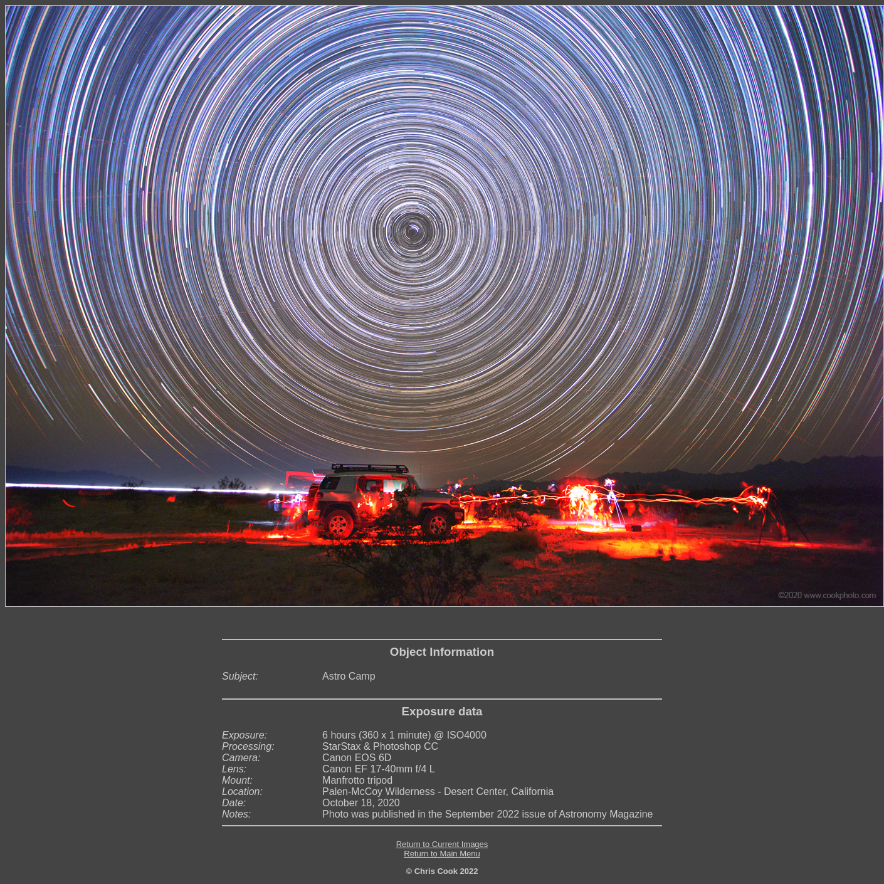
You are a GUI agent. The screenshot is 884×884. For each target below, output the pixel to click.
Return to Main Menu (442, 853)
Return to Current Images (442, 844)
